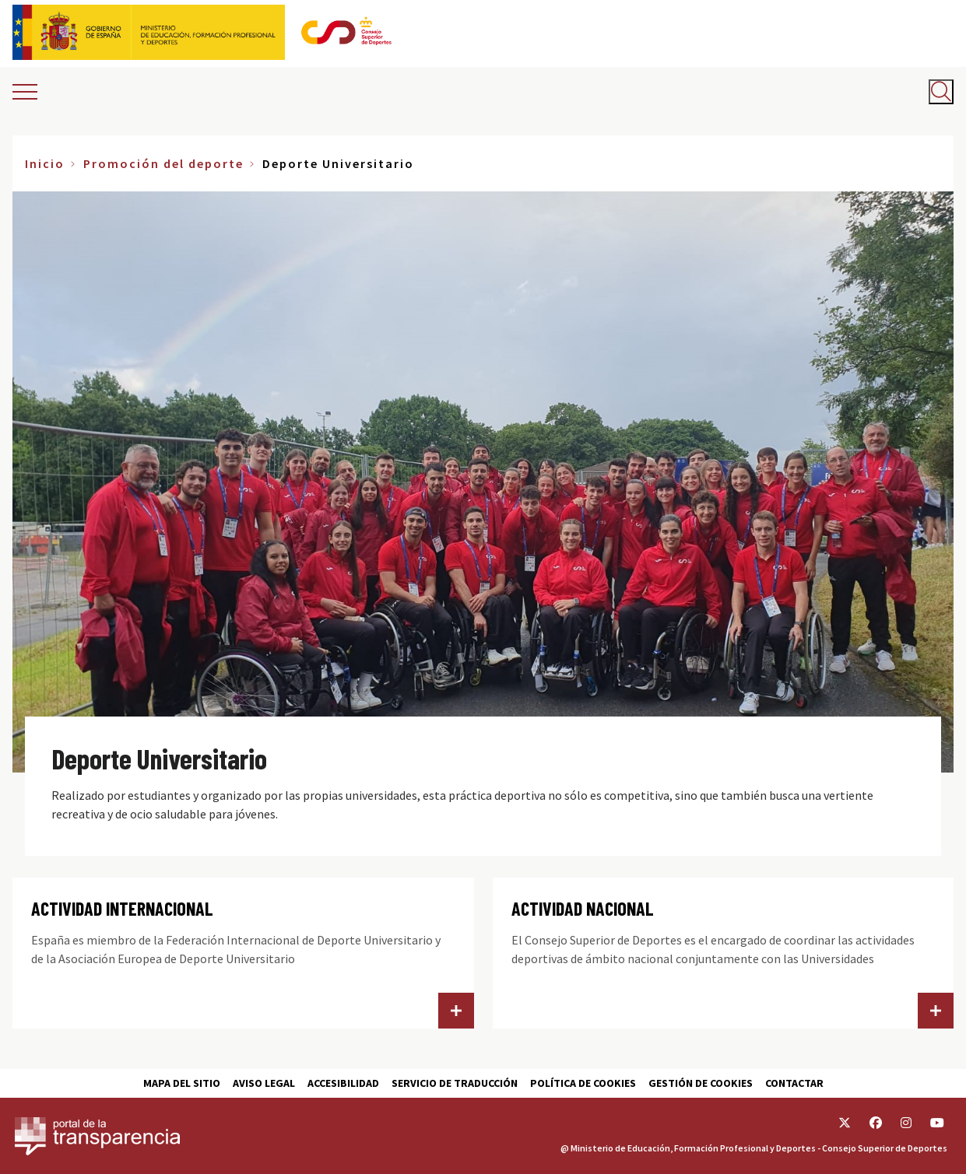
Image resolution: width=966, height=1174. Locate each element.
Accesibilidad (343, 1083)
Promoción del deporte (163, 163)
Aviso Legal (264, 1083)
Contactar (794, 1083)
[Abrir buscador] (941, 91)
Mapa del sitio (181, 1083)
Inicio (45, 163)
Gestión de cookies (700, 1083)
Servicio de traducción (455, 1083)
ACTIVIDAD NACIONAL (582, 908)
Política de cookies (583, 1083)
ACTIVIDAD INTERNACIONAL (122, 908)
